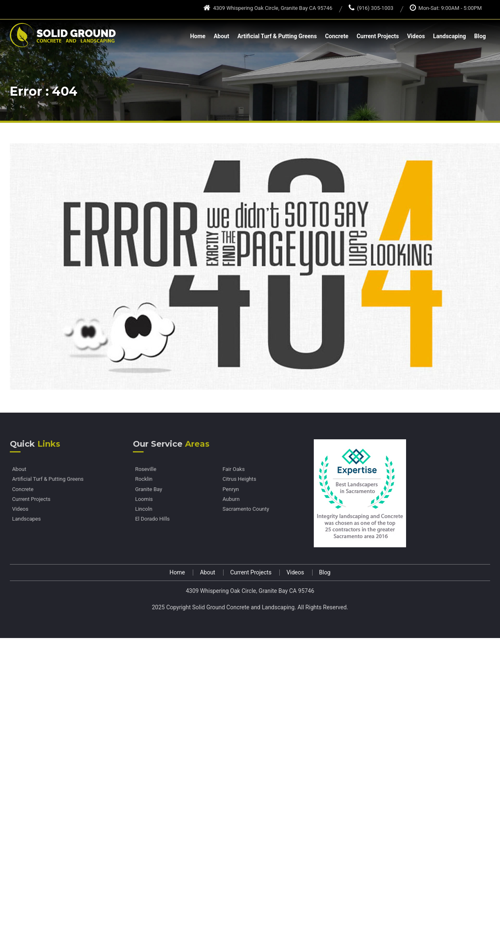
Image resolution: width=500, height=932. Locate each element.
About (221, 36)
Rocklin (143, 479)
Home (197, 36)
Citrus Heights (239, 479)
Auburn (231, 499)
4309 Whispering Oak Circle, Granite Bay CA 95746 (267, 7)
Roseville (145, 469)
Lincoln (143, 509)
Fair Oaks (233, 469)
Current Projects (377, 36)
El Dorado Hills (152, 519)
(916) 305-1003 (371, 7)
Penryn (230, 489)
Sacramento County (245, 509)
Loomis (144, 499)
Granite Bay (148, 489)
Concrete (336, 36)
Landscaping (449, 36)
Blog (480, 36)
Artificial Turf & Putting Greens (277, 36)
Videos (416, 36)
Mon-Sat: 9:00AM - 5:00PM (446, 7)
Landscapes (26, 519)
